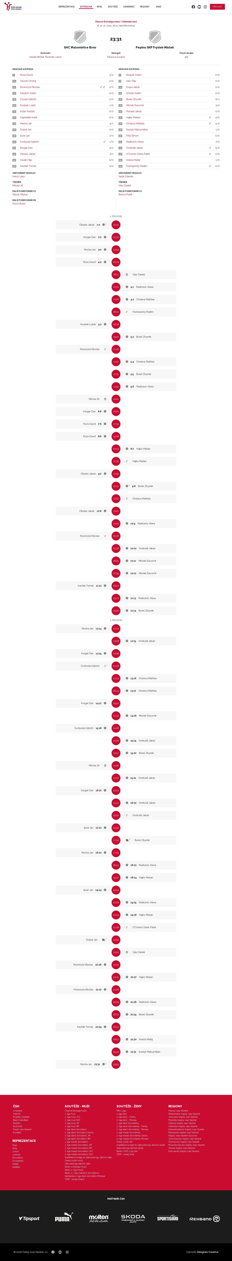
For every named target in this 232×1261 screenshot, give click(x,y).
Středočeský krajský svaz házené (184, 1114)
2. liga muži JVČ (72, 1117)
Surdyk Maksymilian (137, 129)
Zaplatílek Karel (28, 117)
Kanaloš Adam (28, 93)
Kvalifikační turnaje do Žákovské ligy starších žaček (141, 1145)
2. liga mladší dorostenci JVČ (79, 1151)
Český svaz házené (22, 1129)
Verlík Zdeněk (126, 176)
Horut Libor (18, 176)
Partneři (16, 1123)
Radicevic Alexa (135, 141)
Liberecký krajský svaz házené (182, 1126)
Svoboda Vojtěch (29, 141)
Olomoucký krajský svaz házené (183, 1142)
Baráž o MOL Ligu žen (127, 1151)
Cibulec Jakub (27, 153)
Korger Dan (26, 147)
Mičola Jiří (17, 185)
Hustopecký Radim (136, 166)
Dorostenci (17, 1158)
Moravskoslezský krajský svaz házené (186, 1145)
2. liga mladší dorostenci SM (78, 1148)
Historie (16, 1114)
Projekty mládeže (21, 1117)
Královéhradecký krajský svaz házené (186, 1129)
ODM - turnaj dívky (125, 1154)
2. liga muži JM (72, 1123)
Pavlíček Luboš (53, 57)
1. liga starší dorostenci (76, 1129)
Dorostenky (18, 1161)
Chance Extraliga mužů (76, 1111)
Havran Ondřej (28, 81)
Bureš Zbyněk (133, 99)
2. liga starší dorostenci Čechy (79, 1132)
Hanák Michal (36, 57)
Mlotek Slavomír (135, 105)
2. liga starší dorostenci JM (77, 1135)
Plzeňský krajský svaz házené (182, 1120)
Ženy (14, 1148)
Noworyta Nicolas (30, 87)
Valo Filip (131, 81)
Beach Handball (20, 1120)
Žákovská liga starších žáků (77, 1163)
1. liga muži (70, 1114)
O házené (17, 1111)
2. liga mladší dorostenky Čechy (132, 1135)
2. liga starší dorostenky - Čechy (132, 1126)
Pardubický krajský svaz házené (183, 1132)
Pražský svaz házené (178, 1111)
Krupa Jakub (133, 87)
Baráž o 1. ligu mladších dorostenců (82, 1173)
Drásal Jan (25, 129)
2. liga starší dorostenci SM (77, 1139)
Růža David (26, 75)
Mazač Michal (20, 194)
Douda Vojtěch (28, 99)
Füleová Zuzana (116, 57)
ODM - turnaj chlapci (74, 1179)
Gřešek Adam (133, 93)
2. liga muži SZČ (72, 1120)
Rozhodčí (17, 1126)
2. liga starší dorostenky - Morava (132, 1129)
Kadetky (16, 1167)
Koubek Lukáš (28, 105)
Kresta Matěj (133, 160)
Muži (14, 1145)
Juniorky (16, 1154)
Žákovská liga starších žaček (130, 1148)
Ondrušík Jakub (134, 147)
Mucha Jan (26, 123)
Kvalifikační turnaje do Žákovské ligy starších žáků (88, 1157)
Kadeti (15, 1164)
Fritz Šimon (132, 135)
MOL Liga (121, 1111)
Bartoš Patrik (125, 194)
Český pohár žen (125, 1142)
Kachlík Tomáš (28, 166)
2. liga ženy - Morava (126, 1120)
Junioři (15, 1151)
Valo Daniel (125, 185)
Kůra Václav (18, 203)
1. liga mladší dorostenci (76, 1142)
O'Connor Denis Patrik (138, 153)
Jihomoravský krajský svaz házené (184, 1139)
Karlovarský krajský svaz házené (183, 1151)
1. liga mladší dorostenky (128, 1132)
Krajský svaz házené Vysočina (182, 1135)
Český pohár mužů (74, 1160)
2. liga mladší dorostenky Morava (132, 1139)
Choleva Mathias (135, 123)
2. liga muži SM (72, 1126)
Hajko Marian (133, 117)
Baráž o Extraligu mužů (76, 1167)
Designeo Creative (207, 1252)
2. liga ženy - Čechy (126, 1117)
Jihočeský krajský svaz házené (183, 1117)
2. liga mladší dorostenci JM (78, 1145)
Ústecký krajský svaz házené (182, 1123)
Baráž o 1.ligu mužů (74, 1170)
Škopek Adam (134, 75)
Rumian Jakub (133, 111)
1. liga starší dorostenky (128, 1123)
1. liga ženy (122, 1114)
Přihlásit (217, 6)
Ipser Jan (25, 135)
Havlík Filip (26, 160)
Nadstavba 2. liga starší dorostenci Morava (85, 1176)
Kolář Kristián (27, 111)
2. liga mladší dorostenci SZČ (79, 1154)
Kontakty (17, 1132)
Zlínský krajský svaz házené (181, 1148)
